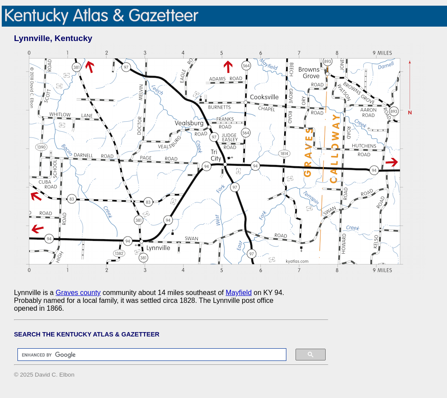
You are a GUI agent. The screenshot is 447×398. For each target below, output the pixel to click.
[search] (147, 355)
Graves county (77, 292)
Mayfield (239, 292)
